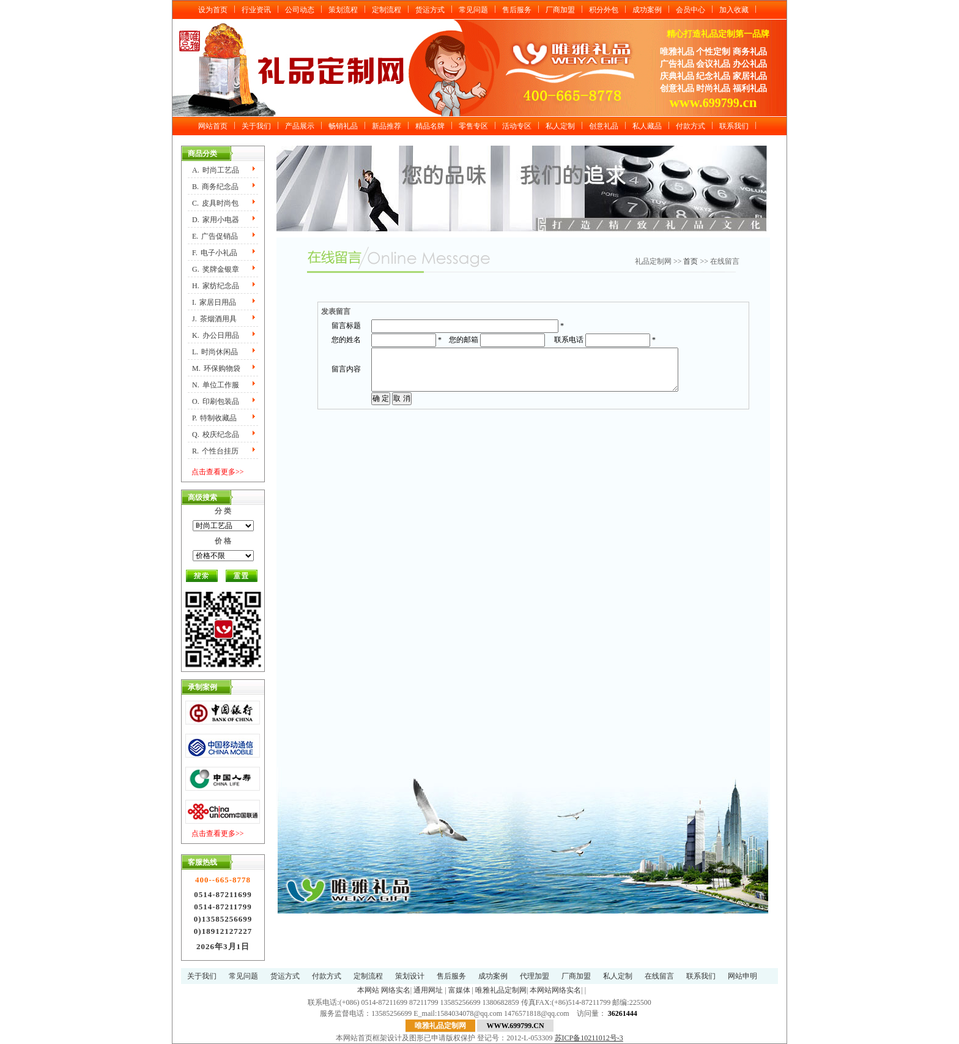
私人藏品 (647, 126)
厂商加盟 (560, 10)
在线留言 (659, 976)
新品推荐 (386, 126)
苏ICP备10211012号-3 (589, 1038)
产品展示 (299, 126)
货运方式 (430, 10)
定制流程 (386, 10)
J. (214, 319)
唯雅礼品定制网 (501, 990)
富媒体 (459, 990)
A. (215, 170)
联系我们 (734, 126)
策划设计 (409, 976)
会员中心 (690, 10)
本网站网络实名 (555, 990)
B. (215, 186)
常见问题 (473, 10)
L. (215, 352)
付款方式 (690, 126)
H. (215, 286)
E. (215, 236)
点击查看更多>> (217, 472)
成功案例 (647, 10)
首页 (690, 261)
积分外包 (603, 10)
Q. (215, 434)
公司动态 (299, 10)
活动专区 (516, 126)
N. (215, 385)
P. (214, 418)
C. (215, 203)
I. (214, 302)
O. (215, 401)
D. (215, 219)
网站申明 (742, 976)
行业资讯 (256, 10)
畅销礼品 (343, 126)
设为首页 (213, 10)
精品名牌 (430, 126)
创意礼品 (603, 126)
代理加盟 (534, 976)
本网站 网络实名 (383, 990)
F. (214, 252)
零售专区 (473, 126)
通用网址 (428, 990)
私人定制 (560, 126)
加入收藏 (734, 10)
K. (215, 335)
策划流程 (343, 10)
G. (215, 269)
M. (216, 368)
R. (215, 451)
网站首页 (213, 126)
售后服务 (516, 10)
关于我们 (256, 126)
